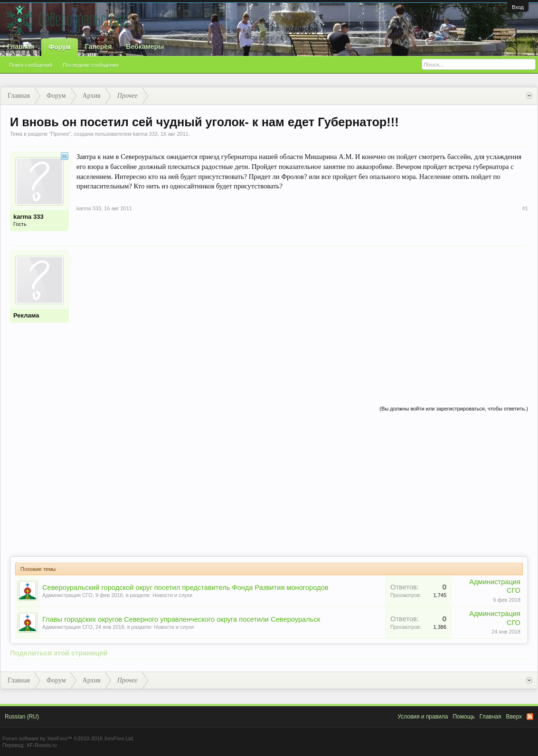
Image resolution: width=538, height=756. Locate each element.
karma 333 (145, 134)
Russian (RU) (22, 716)
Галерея (98, 46)
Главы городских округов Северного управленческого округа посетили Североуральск (181, 619)
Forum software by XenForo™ (68, 738)
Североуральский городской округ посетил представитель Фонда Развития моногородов (185, 587)
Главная (20, 46)
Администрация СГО (67, 595)
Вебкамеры (145, 46)
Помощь (463, 716)
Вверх (514, 716)
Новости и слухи (172, 595)
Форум (59, 47)
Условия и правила (422, 716)
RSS (530, 716)
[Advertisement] (302, 317)
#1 (525, 208)
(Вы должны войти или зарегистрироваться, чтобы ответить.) (453, 408)
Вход (518, 7)
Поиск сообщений (30, 65)
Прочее (60, 134)
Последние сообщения (90, 65)
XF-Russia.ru (41, 745)
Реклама (26, 315)
